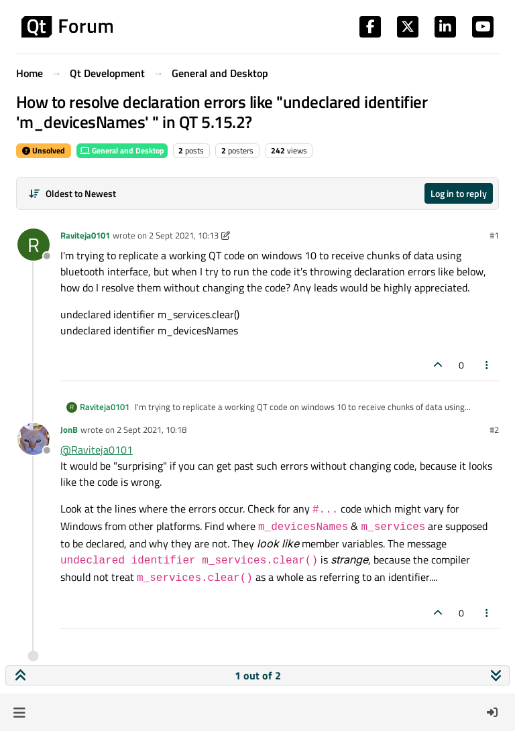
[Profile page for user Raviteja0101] (33, 244)
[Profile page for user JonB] (33, 439)
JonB (69, 429)
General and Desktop (122, 150)
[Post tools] (487, 364)
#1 (494, 235)
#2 (494, 429)
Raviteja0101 (85, 235)
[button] (19, 712)
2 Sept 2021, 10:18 (151, 429)
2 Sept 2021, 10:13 (184, 235)
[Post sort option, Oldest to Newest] (72, 193)
